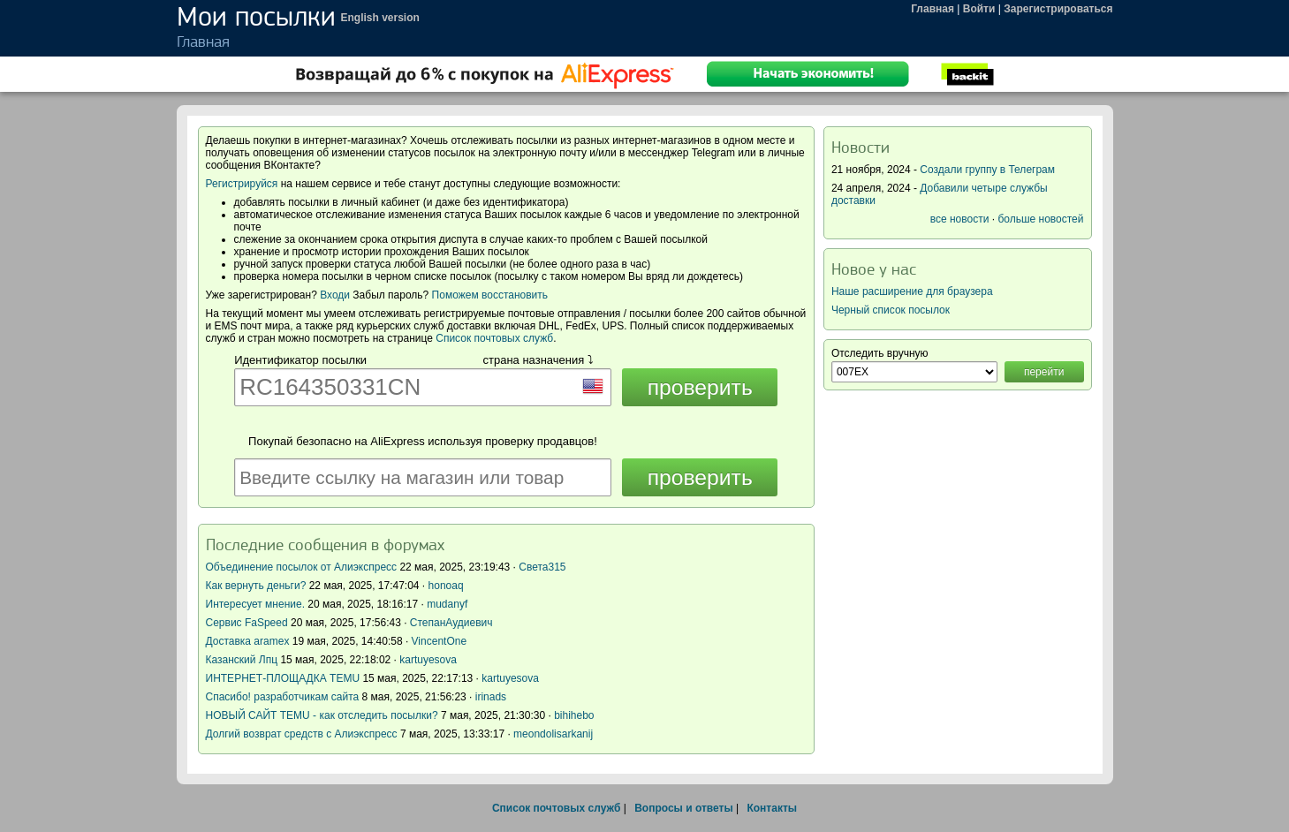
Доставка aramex (249, 641)
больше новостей (1040, 219)
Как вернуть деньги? (256, 585)
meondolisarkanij (553, 734)
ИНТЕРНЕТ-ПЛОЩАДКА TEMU (283, 678)
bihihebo (574, 715)
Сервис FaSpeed (247, 622)
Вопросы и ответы (683, 808)
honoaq (446, 585)
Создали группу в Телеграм (987, 169)
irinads (490, 697)
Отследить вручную (880, 353)
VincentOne (439, 641)
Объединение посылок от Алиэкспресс (302, 567)
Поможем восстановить (490, 295)
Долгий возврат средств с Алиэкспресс (302, 734)
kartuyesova (428, 660)
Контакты (772, 808)
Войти (979, 9)
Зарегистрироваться (1058, 9)
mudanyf (447, 604)
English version (380, 17)
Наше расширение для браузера (912, 291)
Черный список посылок (890, 310)
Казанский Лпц (242, 660)
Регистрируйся (242, 184)
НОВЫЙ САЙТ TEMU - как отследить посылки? (322, 715)
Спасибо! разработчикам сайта (283, 697)
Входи (335, 295)
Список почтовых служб (494, 338)
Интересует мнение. (256, 604)
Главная (932, 9)
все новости (959, 219)
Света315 (542, 567)
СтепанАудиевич (451, 622)
